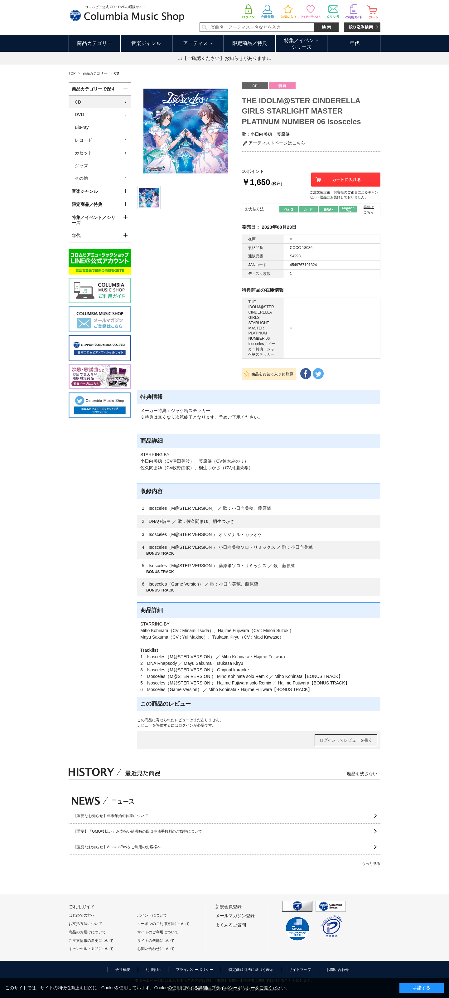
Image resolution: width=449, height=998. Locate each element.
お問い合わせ (337, 969)
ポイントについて (152, 915)
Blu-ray (82, 127)
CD (78, 102)
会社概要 (122, 969)
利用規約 (153, 969)
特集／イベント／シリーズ (93, 220)
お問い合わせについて (156, 949)
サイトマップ (300, 969)
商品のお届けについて (87, 932)
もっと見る (371, 863)
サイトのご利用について (157, 932)
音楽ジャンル (146, 43)
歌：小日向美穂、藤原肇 (266, 134)
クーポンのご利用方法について (163, 924)
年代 (355, 43)
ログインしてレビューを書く (346, 740)
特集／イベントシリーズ (301, 44)
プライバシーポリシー (194, 969)
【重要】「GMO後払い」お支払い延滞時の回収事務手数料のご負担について (137, 831)
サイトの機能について (156, 940)
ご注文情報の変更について (91, 940)
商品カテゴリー (94, 43)
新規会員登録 (228, 906)
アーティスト (198, 43)
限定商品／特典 (249, 43)
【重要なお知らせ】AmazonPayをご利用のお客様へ (117, 847)
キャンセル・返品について (91, 949)
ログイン (185, 725)
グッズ (81, 165)
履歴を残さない (362, 773)
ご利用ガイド (82, 906)
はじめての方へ (82, 915)
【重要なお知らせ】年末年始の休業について (110, 816)
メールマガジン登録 (235, 915)
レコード (83, 140)
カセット (83, 152)
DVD (79, 114)
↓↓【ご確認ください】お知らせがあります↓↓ (224, 58)
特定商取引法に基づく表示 (251, 969)
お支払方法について (85, 924)
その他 (81, 178)
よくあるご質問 (230, 925)
